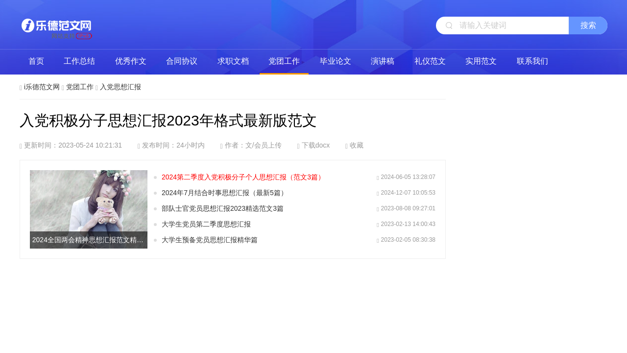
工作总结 (79, 61)
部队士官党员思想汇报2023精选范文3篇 (223, 208)
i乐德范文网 (56, 24)
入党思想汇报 (120, 87)
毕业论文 (335, 61)
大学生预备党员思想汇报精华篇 (210, 240)
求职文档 (233, 61)
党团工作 (284, 61)
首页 (36, 61)
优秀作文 (130, 61)
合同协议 (181, 61)
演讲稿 (382, 61)
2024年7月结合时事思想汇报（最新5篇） (225, 193)
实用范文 (481, 61)
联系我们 (532, 61)
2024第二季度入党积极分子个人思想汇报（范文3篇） (243, 177)
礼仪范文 (430, 61)
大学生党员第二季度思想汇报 (206, 224)
